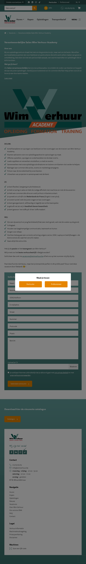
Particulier (30, 284)
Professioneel (56, 284)
